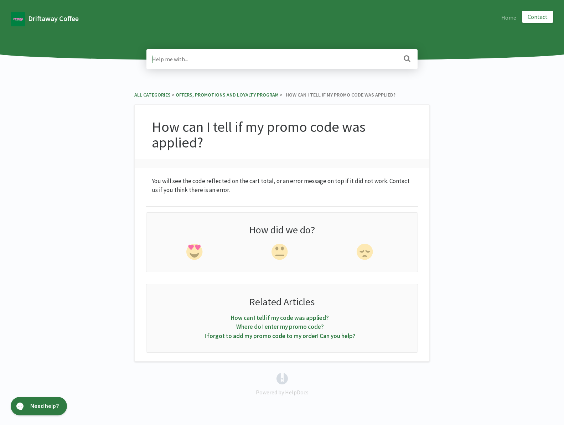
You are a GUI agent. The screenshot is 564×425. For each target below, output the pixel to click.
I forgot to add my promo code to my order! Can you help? (280, 336)
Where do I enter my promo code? (280, 327)
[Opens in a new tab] (282, 378)
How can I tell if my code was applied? (280, 318)
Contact (538, 16)
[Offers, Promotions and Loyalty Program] (227, 95)
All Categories (152, 95)
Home (508, 17)
